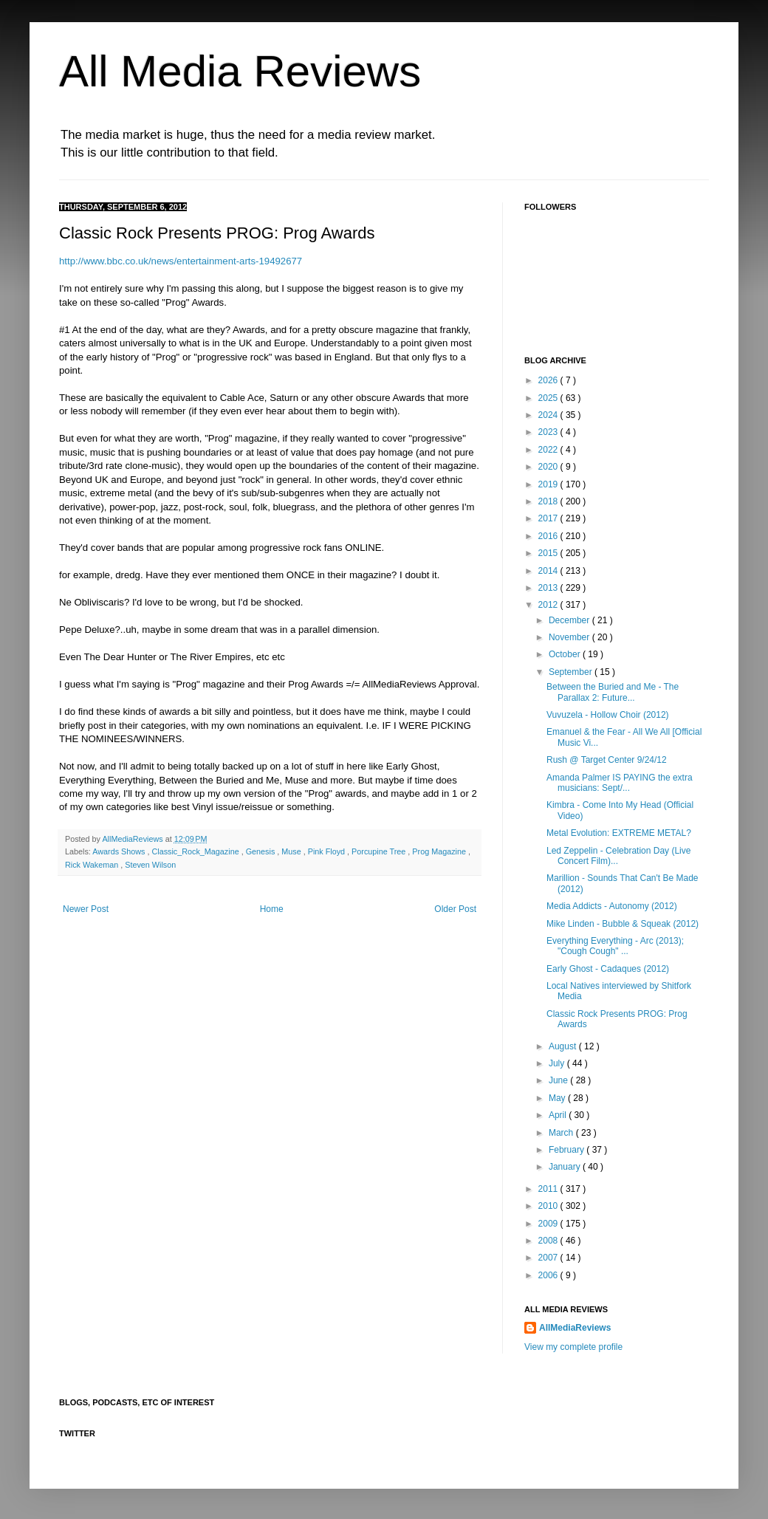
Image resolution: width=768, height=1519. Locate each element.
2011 (549, 1189)
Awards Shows (119, 851)
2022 (549, 450)
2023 (549, 432)
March (562, 1133)
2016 (549, 536)
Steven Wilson (150, 864)
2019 (549, 484)
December (570, 620)
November (570, 637)
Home (272, 909)
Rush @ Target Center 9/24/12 (606, 760)
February (567, 1150)
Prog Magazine (440, 851)
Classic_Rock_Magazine (196, 851)
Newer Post (86, 909)
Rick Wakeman (92, 864)
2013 (549, 588)
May (558, 1098)
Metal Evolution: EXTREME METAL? (618, 833)
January (566, 1167)
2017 (549, 518)
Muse (292, 851)
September (571, 672)
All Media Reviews (240, 71)
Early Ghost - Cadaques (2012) (607, 969)
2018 (549, 501)
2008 (549, 1240)
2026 (549, 380)
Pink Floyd (327, 851)
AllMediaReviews (133, 838)
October (566, 654)
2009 (549, 1223)
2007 (549, 1257)
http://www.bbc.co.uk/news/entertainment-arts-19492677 (180, 261)
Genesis (262, 851)
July (558, 1063)
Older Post (455, 909)
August (564, 1046)
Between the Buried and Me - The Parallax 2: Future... (612, 692)
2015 (549, 553)
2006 (549, 1275)
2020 (549, 467)
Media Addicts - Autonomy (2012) (611, 906)
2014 (549, 571)
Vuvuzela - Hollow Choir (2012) (607, 715)
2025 (549, 398)
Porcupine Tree (380, 851)
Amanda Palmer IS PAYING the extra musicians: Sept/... (619, 782)
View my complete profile (573, 1347)
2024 (549, 415)
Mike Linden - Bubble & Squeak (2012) (622, 924)
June (559, 1080)
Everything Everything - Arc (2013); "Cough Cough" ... (615, 946)
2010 (549, 1206)
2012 (549, 605)
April (559, 1115)
